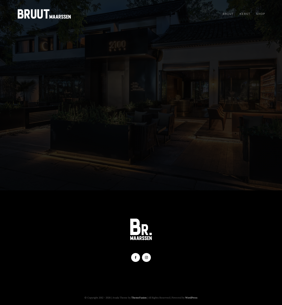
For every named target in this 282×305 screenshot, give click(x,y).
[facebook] (135, 257)
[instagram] (146, 257)
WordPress (191, 297)
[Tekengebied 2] (44, 10)
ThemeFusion (139, 297)
